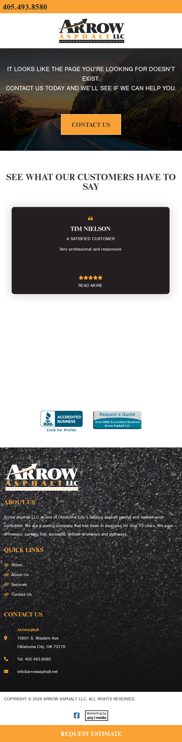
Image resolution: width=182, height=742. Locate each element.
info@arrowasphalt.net (37, 671)
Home (16, 565)
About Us (20, 574)
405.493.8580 (25, 7)
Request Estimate (91, 733)
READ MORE (90, 285)
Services (19, 584)
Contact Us (91, 124)
